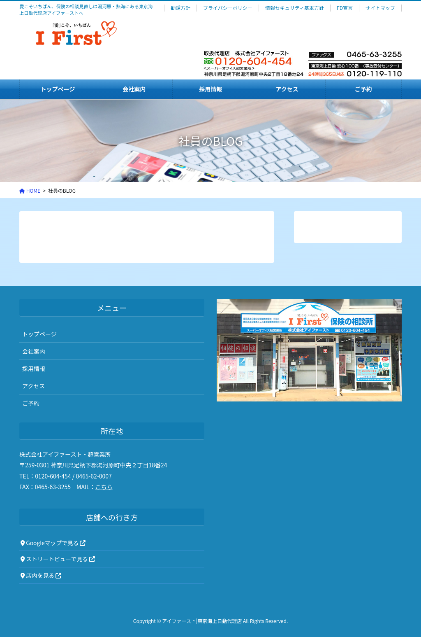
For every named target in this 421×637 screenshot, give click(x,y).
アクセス (33, 386)
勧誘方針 (180, 8)
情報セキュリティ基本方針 (294, 8)
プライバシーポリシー (227, 8)
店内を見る (41, 575)
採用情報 (33, 368)
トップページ (39, 334)
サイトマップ (380, 8)
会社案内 (33, 351)
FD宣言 (345, 8)
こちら (104, 487)
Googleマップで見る (53, 543)
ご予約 (30, 403)
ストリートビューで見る (58, 559)
